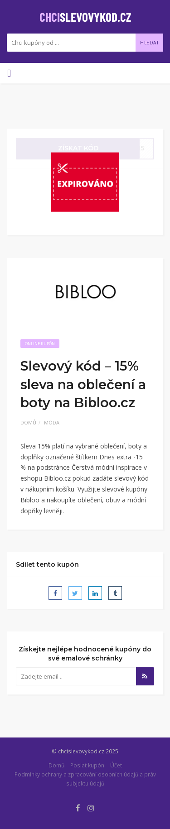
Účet (116, 765)
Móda (51, 422)
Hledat (149, 42)
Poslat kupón (87, 765)
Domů (28, 422)
